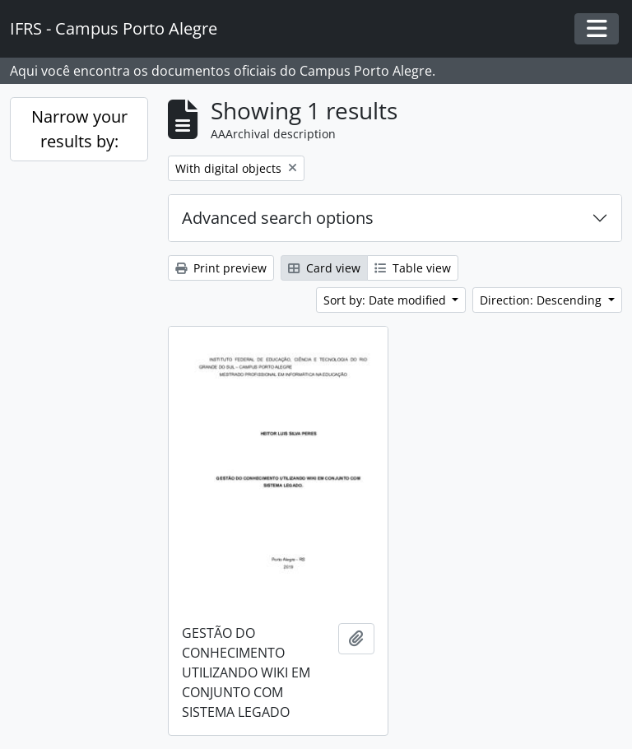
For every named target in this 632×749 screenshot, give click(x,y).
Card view (324, 268)
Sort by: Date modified (386, 300)
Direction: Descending (542, 300)
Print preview (221, 268)
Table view (412, 268)
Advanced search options (278, 218)
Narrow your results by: (79, 128)
